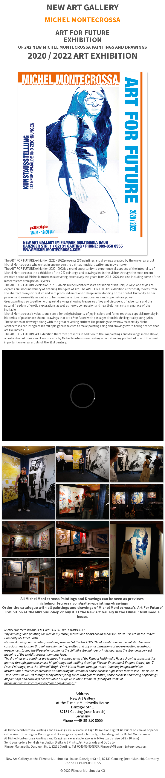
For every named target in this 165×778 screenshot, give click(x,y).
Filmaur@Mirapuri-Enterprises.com (123, 746)
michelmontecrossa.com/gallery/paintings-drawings (82, 603)
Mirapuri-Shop (47, 612)
